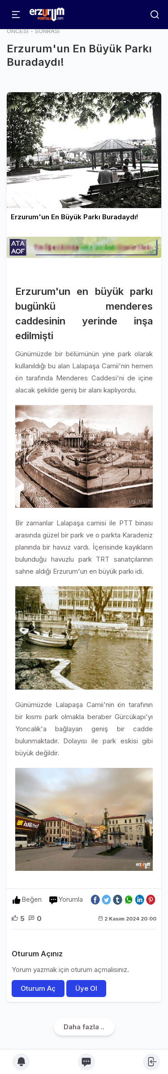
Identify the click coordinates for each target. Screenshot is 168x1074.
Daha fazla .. (84, 1027)
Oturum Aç (38, 988)
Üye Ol (86, 988)
